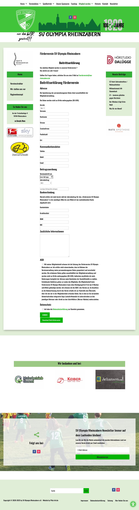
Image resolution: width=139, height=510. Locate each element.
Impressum (84, 501)
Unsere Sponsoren (62, 3)
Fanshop (74, 3)
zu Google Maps (20, 121)
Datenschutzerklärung (60, 309)
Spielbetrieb (48, 3)
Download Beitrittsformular (51, 320)
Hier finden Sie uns (121, 501)
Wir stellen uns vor (18, 89)
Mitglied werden (86, 3)
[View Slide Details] (20, 59)
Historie (98, 3)
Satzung (110, 501)
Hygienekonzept (16, 94)
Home (23, 3)
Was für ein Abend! (115, 108)
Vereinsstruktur (16, 83)
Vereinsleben (35, 3)
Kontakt (105, 3)
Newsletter (114, 3)
